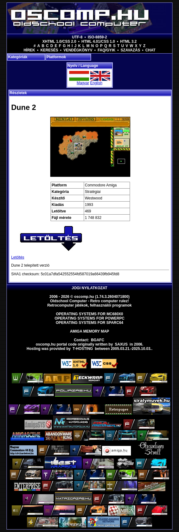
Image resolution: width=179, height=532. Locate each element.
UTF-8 (77, 37)
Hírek (29, 50)
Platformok (56, 57)
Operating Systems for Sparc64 (89, 323)
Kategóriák (17, 57)
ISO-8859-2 (97, 37)
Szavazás (130, 50)
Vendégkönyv (77, 50)
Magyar (83, 83)
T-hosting (83, 349)
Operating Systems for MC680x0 (89, 314)
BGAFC (97, 340)
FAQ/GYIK (106, 50)
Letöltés (17, 257)
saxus (121, 344)
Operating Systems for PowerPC (89, 318)
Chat (150, 50)
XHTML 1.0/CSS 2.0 (59, 41)
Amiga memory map (89, 331)
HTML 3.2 (128, 41)
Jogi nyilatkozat (89, 288)
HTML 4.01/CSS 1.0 (98, 41)
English (96, 83)
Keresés (49, 50)
